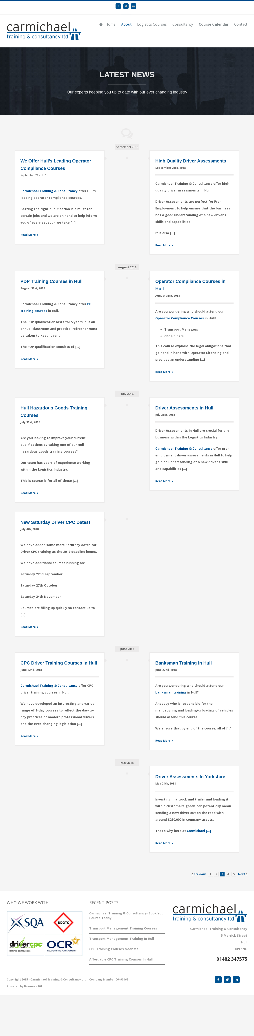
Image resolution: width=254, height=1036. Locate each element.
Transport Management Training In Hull (121, 938)
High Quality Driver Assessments (190, 160)
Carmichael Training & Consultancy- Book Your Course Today (127, 915)
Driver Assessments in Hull (184, 407)
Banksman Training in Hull (183, 662)
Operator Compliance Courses (179, 318)
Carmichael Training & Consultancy (49, 191)
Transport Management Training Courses (123, 928)
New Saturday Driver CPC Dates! (55, 522)
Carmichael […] (199, 831)
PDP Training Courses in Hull (51, 281)
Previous (200, 874)
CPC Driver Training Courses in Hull (58, 662)
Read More (28, 235)
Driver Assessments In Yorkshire (190, 776)
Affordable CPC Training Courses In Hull (121, 959)
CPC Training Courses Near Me (113, 949)
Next (241, 874)
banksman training (170, 692)
